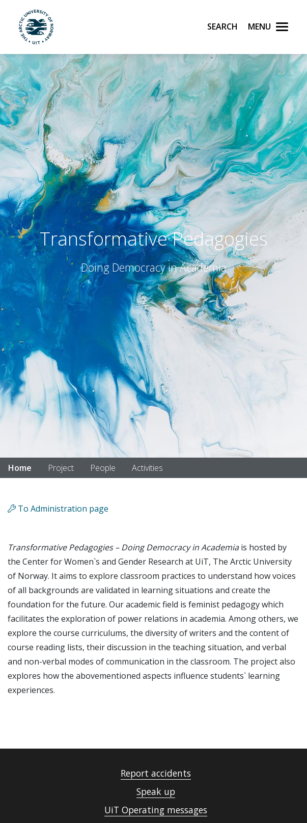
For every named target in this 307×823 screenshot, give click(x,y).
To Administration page (58, 508)
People (103, 467)
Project (61, 467)
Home (20, 467)
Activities (147, 467)
